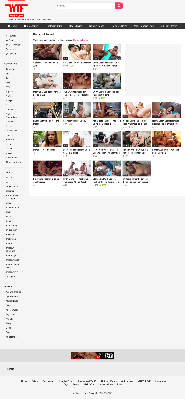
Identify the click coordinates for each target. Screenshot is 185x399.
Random (11, 54)
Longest (11, 49)
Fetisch (9, 126)
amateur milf (12, 272)
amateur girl (11, 255)
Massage (10, 153)
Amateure (10, 69)
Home (14, 26)
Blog (119, 384)
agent (8, 212)
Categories (32, 26)
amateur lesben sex (13, 266)
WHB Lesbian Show (144, 26)
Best (9, 40)
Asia (8, 83)
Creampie (10, 105)
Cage (8, 332)
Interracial (10, 140)
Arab (8, 78)
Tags (65, 384)
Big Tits (9, 96)
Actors (76, 384)
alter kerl (10, 234)
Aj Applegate (12, 296)
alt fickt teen (11, 230)
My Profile (89, 384)
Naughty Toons (96, 26)
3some (9, 177)
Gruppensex (11, 131)
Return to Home (80, 40)
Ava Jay (9, 319)
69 (7, 182)
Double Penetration (11, 115)
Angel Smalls (12, 310)
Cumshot (10, 110)
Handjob (9, 135)
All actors (11, 337)
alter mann (11, 239)
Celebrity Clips (54, 26)
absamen (10, 191)
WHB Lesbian (127, 381)
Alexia (8, 305)
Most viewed (13, 45)
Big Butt (9, 92)
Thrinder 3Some (119, 26)
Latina (8, 144)
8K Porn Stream (169, 26)
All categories (13, 162)
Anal (8, 74)
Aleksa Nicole (12, 301)
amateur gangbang (10, 249)
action (8, 203)
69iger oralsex (12, 186)
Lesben (9, 148)
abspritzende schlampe (12, 197)
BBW (8, 87)
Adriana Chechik (13, 292)
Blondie (9, 328)
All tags (10, 276)
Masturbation (12, 157)
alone (8, 221)
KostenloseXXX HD (87, 381)
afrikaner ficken (13, 207)
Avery (8, 323)
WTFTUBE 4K (144, 381)
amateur (10, 243)
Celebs (35, 381)
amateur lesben (13, 260)
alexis (8, 216)
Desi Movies (75, 26)
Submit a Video (105, 384)
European (10, 122)
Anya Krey (10, 314)
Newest (11, 36)
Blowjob (9, 101)
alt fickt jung (11, 225)
